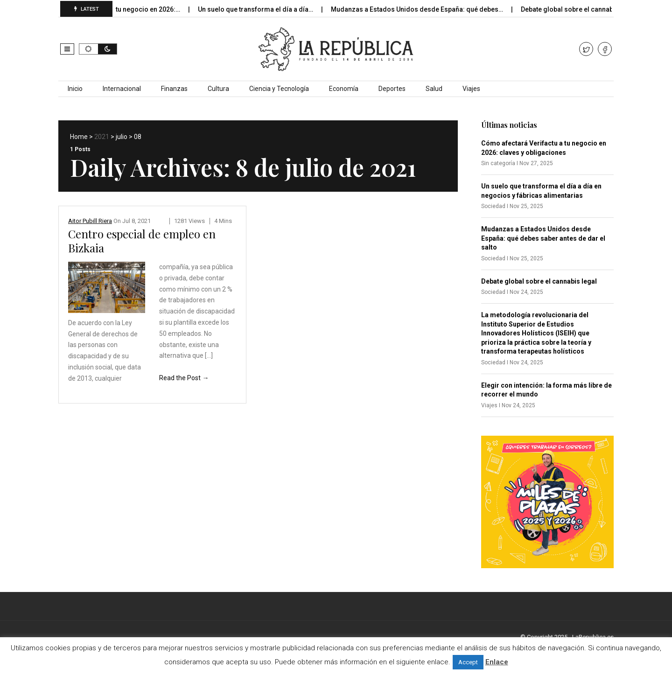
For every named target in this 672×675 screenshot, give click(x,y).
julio (121, 136)
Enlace (496, 662)
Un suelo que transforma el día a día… (262, 9)
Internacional (122, 88)
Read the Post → (184, 378)
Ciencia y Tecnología (279, 88)
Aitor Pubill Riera (90, 220)
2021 (101, 136)
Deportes (392, 88)
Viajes (471, 88)
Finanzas (174, 88)
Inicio (75, 88)
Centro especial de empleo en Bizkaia (142, 240)
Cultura (218, 88)
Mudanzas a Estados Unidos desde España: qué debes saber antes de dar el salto (543, 238)
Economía (343, 88)
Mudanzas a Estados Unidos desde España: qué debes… (424, 9)
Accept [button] (468, 662)
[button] (67, 49)
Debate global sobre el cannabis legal (585, 9)
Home (79, 136)
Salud (434, 88)
